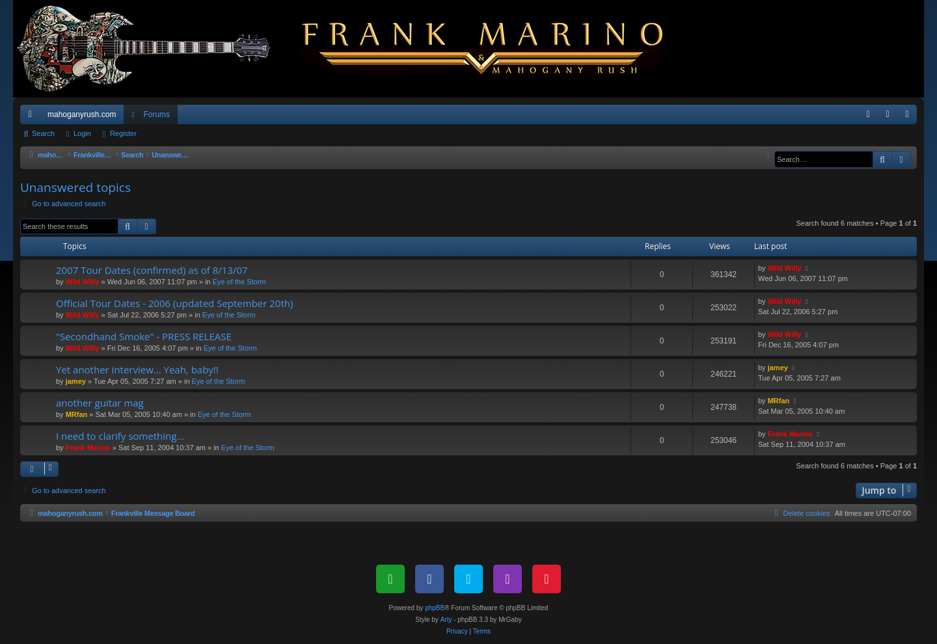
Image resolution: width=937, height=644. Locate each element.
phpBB (434, 607)
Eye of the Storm (239, 282)
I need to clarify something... (120, 435)
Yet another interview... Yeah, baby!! (137, 369)
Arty (446, 619)
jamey (76, 381)
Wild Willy (83, 282)
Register (123, 133)
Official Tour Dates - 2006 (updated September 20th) (174, 303)
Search (43, 133)
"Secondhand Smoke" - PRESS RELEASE (144, 336)
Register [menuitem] (910, 117)
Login (82, 133)
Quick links (32, 117)
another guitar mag (100, 402)
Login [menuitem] (890, 117)
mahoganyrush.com (82, 114)
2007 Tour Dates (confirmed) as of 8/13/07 (152, 269)
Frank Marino (88, 447)
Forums (156, 114)
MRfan (77, 414)
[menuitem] (868, 114)
